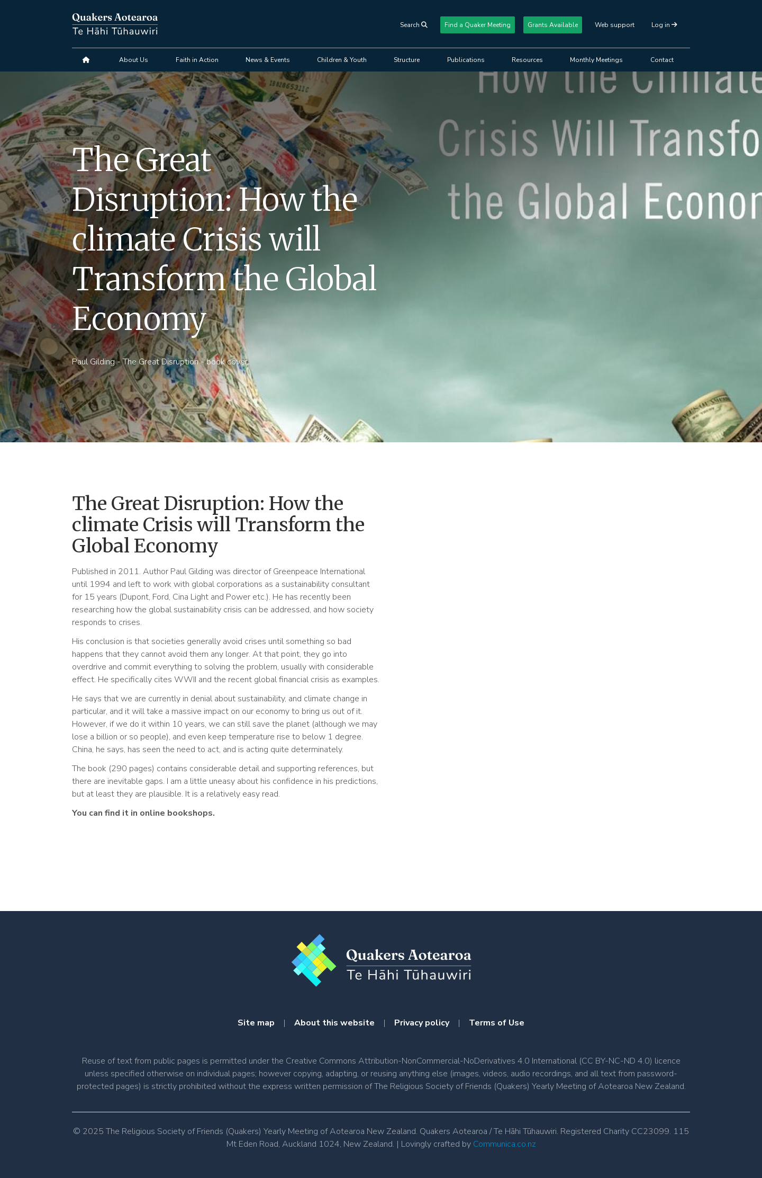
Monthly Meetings (596, 60)
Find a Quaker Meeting (477, 25)
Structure (407, 60)
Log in (661, 25)
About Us (133, 60)
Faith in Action (197, 60)
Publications (466, 60)
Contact (662, 60)
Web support (614, 25)
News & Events (268, 60)
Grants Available (553, 25)
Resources (527, 60)
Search (414, 25)
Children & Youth (342, 60)
